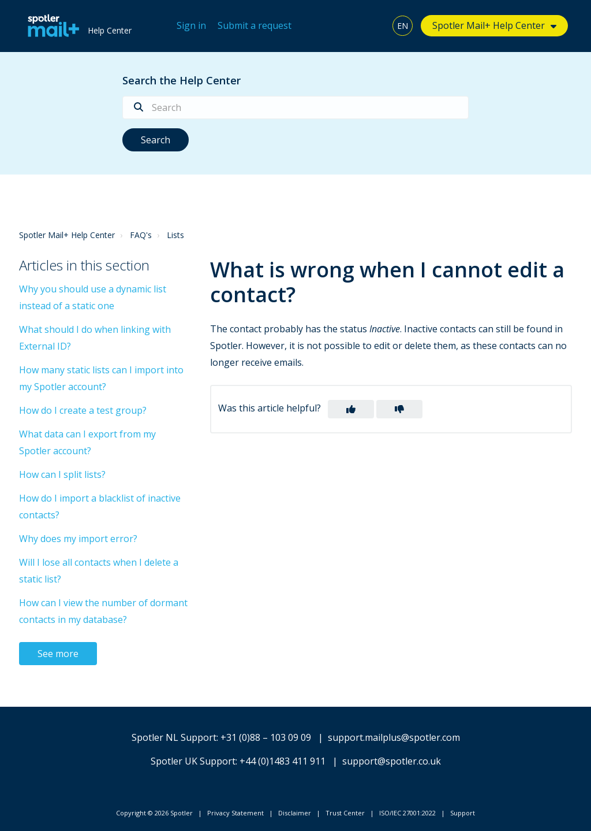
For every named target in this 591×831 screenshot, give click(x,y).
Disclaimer (294, 812)
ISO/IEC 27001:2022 (407, 812)
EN (402, 25)
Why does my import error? (78, 538)
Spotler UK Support (193, 761)
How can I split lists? (62, 474)
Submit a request (254, 25)
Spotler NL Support (174, 737)
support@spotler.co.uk (391, 761)
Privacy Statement (235, 812)
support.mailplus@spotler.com (394, 737)
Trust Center (345, 812)
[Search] (295, 107)
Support (462, 812)
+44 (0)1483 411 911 (283, 761)
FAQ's (141, 234)
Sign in (191, 25)
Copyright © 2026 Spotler (154, 812)
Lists (175, 234)
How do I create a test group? (83, 410)
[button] (351, 409)
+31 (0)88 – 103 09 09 (265, 737)
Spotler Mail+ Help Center (488, 25)
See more (58, 653)
